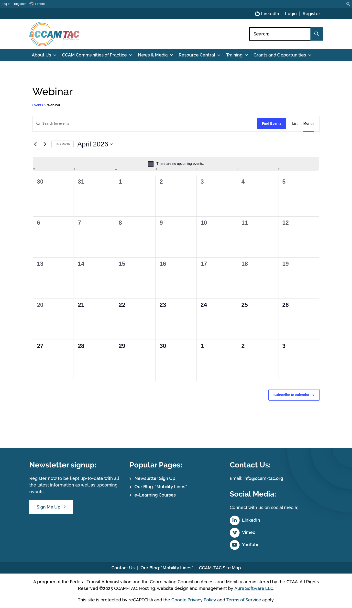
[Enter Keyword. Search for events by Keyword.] (145, 123)
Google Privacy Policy (193, 599)
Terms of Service (243, 599)
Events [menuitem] (36, 3)
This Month (62, 144)
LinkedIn (270, 13)
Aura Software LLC (253, 588)
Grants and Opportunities (279, 54)
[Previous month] (35, 144)
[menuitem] (348, 4)
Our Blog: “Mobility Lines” (160, 486)
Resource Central (197, 54)
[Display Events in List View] (294, 123)
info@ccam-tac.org (263, 478)
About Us (41, 54)
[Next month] (45, 144)
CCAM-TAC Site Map (220, 567)
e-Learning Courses (155, 494)
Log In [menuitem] (6, 4)
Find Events (271, 123)
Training (234, 54)
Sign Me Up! (49, 506)
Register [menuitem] (20, 4)
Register (311, 13)
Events (37, 105)
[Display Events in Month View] (308, 123)
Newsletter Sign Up (154, 478)
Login (291, 13)
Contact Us (123, 567)
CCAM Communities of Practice (94, 54)
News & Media (153, 54)
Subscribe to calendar (291, 395)
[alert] (176, 164)
